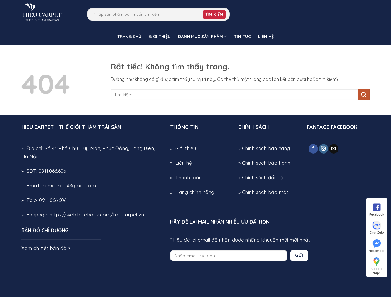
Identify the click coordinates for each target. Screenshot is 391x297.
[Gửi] (364, 94)
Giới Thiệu (160, 36)
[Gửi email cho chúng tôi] (333, 149)
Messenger (377, 245)
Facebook (376, 209)
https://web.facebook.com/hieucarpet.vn (96, 214)
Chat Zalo (377, 227)
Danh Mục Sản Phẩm (202, 36)
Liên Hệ (266, 36)
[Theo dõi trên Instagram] (323, 149)
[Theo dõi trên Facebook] (313, 149)
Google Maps (376, 263)
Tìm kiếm (214, 14)
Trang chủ (129, 36)
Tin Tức (242, 36)
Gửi (299, 255)
